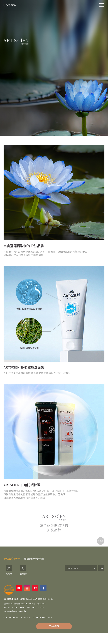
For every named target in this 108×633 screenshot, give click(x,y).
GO (101, 568)
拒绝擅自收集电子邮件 (34, 558)
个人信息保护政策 (12, 558)
